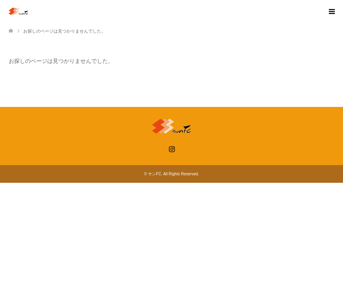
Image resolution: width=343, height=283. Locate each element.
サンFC (154, 174)
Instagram (171, 148)
